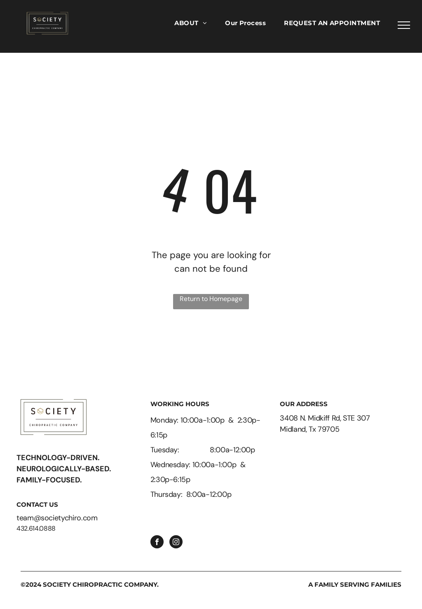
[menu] (404, 25)
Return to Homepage (211, 298)
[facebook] (157, 542)
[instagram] (176, 542)
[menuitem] (190, 23)
